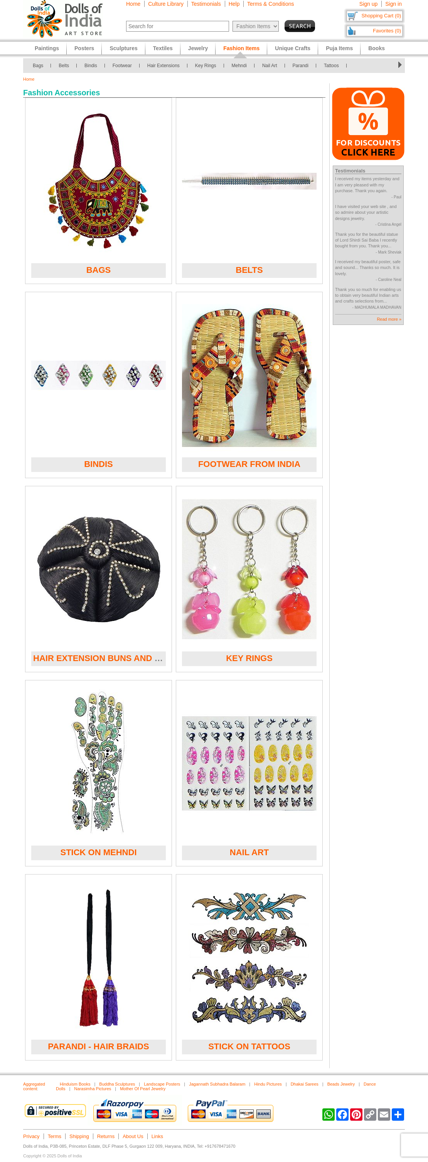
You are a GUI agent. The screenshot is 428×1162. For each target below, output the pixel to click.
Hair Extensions (163, 65)
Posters (84, 48)
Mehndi (239, 65)
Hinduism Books (75, 1084)
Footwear (122, 65)
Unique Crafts (292, 48)
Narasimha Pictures (92, 1088)
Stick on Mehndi (99, 852)
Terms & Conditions (270, 4)
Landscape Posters (162, 1084)
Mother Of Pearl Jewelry (142, 1088)
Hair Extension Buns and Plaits (109, 658)
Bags (38, 65)
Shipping (79, 1136)
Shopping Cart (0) (381, 16)
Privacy (31, 1136)
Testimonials (206, 4)
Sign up (368, 4)
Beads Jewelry (341, 1084)
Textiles (163, 48)
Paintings (47, 48)
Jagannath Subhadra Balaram (217, 1084)
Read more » (389, 319)
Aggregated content (34, 1086)
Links (157, 1136)
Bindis (90, 65)
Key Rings (205, 65)
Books (376, 48)
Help (234, 4)
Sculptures (123, 48)
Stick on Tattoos (249, 1046)
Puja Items (339, 48)
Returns (106, 1136)
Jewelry (198, 48)
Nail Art (269, 65)
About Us (133, 1136)
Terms (54, 1136)
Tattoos (331, 65)
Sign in (393, 4)
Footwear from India (249, 464)
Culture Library (166, 4)
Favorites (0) (387, 31)
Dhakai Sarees (304, 1084)
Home (133, 4)
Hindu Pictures (268, 1084)
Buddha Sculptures (117, 1084)
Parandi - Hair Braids (98, 1046)
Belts (64, 65)
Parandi (300, 65)
